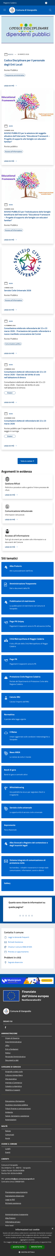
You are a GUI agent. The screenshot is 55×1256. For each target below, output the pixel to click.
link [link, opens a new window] (50, 1242)
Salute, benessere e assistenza (17, 1115)
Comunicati (9, 1134)
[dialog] (27, 1241)
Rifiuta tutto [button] (36, 1247)
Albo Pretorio (10, 1218)
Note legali (9, 1225)
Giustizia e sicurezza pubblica (16, 1104)
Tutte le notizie (27, 461)
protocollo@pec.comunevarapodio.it (19, 1178)
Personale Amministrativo (15, 1056)
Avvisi (10, 54)
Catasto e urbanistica (13, 1086)
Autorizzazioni (10, 1119)
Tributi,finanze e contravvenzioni (18, 1108)
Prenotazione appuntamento (16, 1192)
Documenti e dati (12, 1060)
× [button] (52, 1228)
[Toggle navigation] (4, 10)
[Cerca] (50, 10)
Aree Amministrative (13, 1041)
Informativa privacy (12, 1221)
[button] (27, 1252)
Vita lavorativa (11, 1079)
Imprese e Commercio (13, 1082)
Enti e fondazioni (11, 1049)
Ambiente (9, 1112)
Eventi (7, 1152)
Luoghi (8, 1148)
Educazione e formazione (15, 1101)
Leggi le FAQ (10, 1199)
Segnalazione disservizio (14, 1195)
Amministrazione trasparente (16, 1214)
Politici (8, 1052)
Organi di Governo (12, 1038)
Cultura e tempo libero (14, 1075)
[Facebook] (5, 1027)
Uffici (7, 1045)
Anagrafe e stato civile (14, 1071)
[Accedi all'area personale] (46, 3)
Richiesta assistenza (13, 1203)
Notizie (8, 1130)
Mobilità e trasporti (12, 1090)
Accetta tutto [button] (18, 1247)
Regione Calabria (9, 2)
